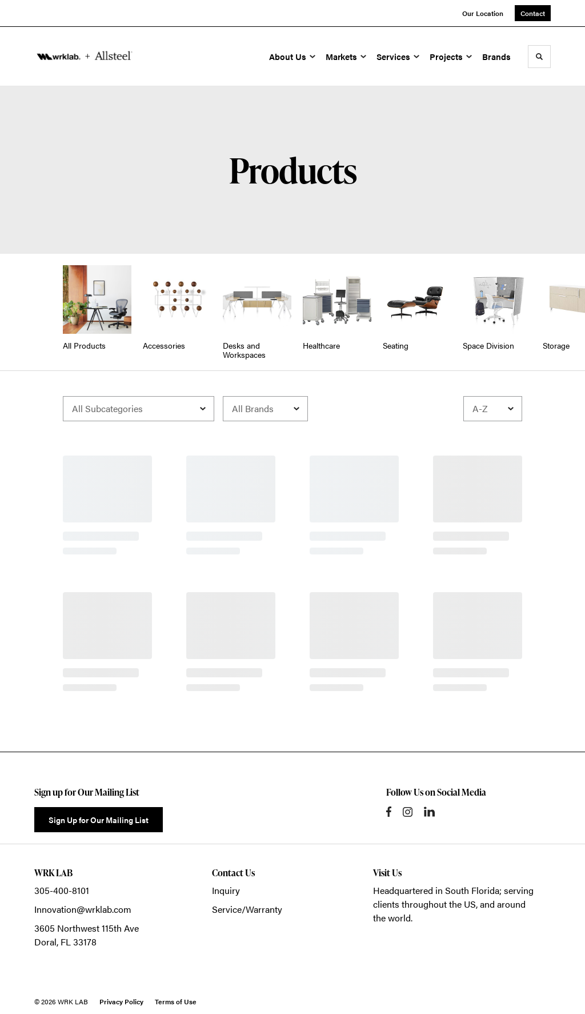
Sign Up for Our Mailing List (99, 819)
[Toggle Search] (539, 56)
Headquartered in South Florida (436, 890)
